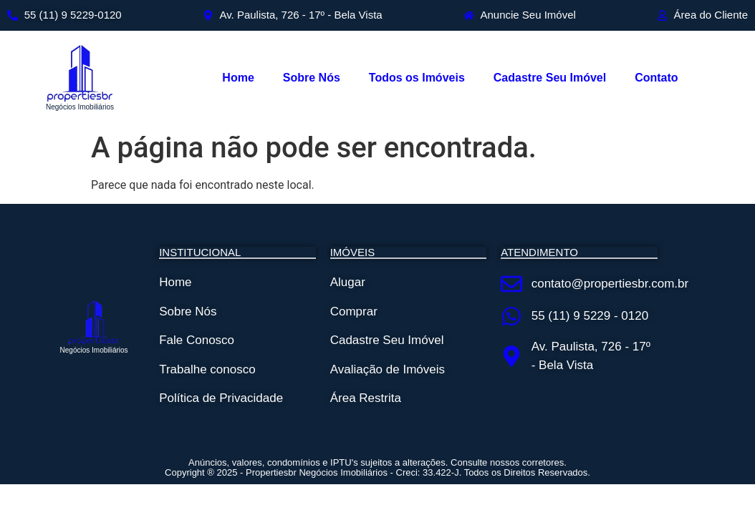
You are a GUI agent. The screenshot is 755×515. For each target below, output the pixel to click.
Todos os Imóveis (417, 78)
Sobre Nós (311, 78)
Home (238, 78)
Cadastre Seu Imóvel (550, 78)
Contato (656, 78)
